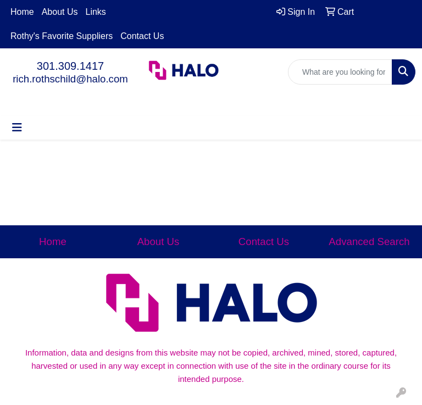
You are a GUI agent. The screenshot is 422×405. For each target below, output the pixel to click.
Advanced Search (369, 241)
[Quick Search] (340, 72)
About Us (60, 11)
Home (22, 11)
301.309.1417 (70, 66)
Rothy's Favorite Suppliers (61, 36)
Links (96, 11)
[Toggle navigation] (17, 127)
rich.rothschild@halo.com (70, 79)
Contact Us (142, 36)
